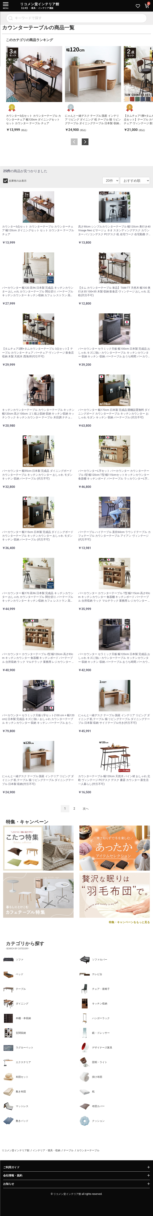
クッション (92, 1121)
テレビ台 (90, 974)
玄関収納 (14, 1033)
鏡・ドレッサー (94, 1033)
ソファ (13, 959)
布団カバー (92, 1106)
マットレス (15, 1106)
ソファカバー (93, 959)
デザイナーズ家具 (95, 1047)
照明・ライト (93, 1062)
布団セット (15, 1077)
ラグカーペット (18, 1047)
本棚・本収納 (17, 1018)
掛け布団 (90, 1077)
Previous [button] (74, 141)
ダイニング (15, 1003)
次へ (86, 808)
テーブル (14, 989)
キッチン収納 (93, 1003)
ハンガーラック (94, 1018)
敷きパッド (15, 1121)
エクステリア (17, 1062)
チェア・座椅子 (94, 989)
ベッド (13, 974)
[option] (34, 89)
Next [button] (85, 141)
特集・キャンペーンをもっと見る (129, 922)
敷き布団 (14, 1091)
